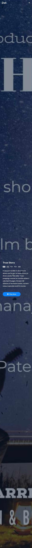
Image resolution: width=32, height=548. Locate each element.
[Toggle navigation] (29, 3)
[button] (12, 294)
